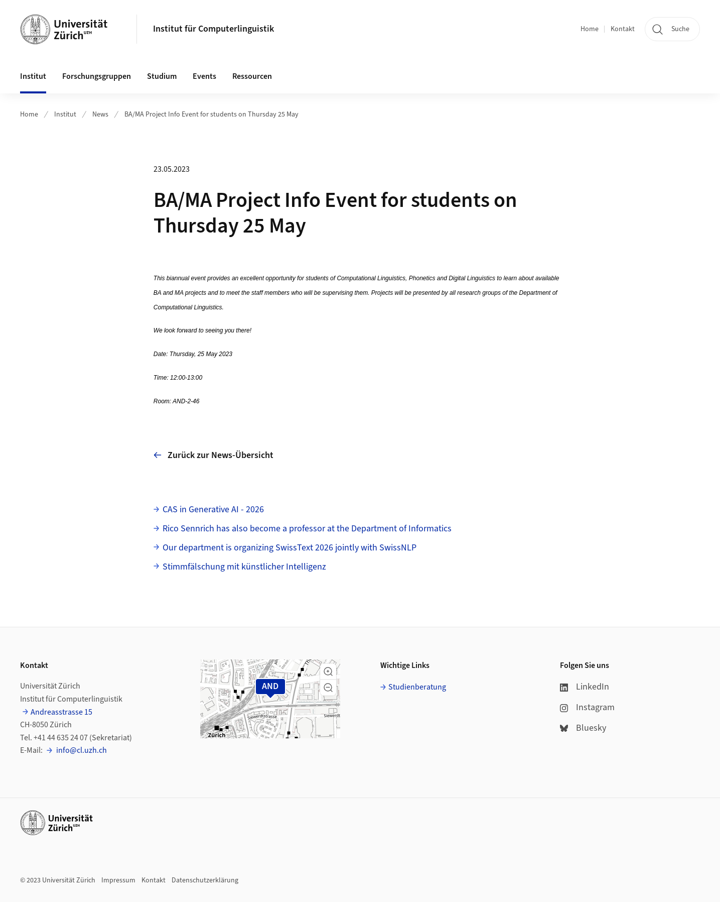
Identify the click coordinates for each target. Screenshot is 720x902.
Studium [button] (162, 76)
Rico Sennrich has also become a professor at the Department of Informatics (307, 528)
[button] (328, 671)
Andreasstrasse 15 (61, 712)
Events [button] (204, 76)
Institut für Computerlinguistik (213, 29)
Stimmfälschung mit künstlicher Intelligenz (244, 566)
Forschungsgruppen (96, 76)
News (100, 114)
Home (590, 29)
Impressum (118, 880)
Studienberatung (417, 687)
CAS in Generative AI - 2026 (213, 509)
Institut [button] (33, 76)
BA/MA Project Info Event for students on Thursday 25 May (211, 114)
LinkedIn (584, 687)
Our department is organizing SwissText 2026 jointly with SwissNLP (289, 547)
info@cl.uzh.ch (81, 750)
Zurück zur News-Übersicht (213, 455)
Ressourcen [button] (252, 76)
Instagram (587, 707)
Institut (65, 114)
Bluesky (583, 728)
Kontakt (623, 29)
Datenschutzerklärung (205, 880)
